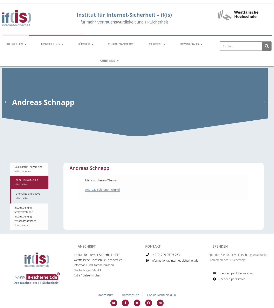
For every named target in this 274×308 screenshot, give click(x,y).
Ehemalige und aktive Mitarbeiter (27, 196)
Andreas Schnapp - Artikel (102, 190)
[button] (5, 102)
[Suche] (266, 46)
